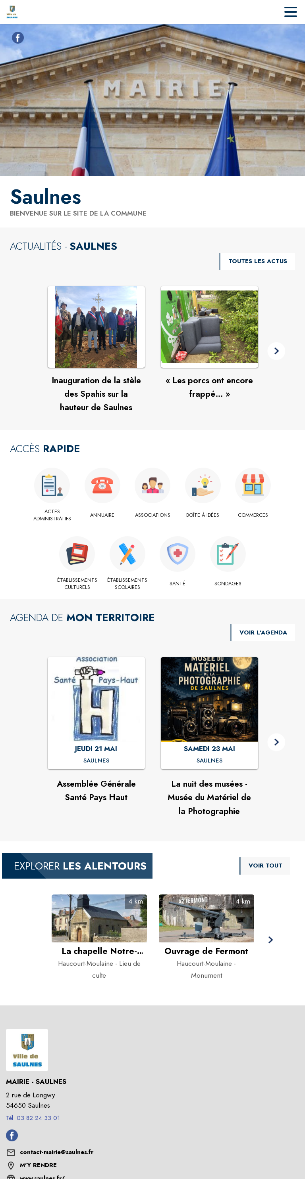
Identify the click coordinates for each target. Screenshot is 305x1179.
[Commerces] (253, 515)
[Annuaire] (102, 515)
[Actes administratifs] (52, 515)
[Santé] (177, 583)
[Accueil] (12, 12)
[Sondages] (228, 583)
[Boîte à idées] (203, 515)
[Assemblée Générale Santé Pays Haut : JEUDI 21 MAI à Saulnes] (96, 761)
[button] (276, 351)
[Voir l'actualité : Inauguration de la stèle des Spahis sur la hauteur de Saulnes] (96, 327)
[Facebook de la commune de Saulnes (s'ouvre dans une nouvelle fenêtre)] (16, 39)
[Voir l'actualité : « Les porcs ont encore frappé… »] (209, 327)
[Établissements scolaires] (127, 584)
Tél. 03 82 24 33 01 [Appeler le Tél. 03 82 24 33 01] (33, 1118)
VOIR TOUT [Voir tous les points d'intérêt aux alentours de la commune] (265, 865)
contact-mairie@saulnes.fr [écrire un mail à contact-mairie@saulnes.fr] (56, 1152)
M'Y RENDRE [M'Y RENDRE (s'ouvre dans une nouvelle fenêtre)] (38, 1165)
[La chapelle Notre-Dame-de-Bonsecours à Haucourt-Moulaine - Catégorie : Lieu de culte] (99, 951)
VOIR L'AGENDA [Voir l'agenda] (263, 632)
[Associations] (152, 515)
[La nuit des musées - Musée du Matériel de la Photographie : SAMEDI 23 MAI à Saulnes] (209, 761)
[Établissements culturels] (77, 584)
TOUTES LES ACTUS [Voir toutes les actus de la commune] (257, 261)
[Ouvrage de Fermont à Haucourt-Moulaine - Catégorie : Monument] (206, 951)
